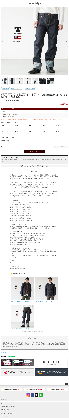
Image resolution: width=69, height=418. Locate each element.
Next (66, 41)
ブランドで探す (5, 88)
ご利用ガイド (4, 399)
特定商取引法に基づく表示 (8, 406)
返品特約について (5, 352)
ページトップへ (66, 384)
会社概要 (3, 403)
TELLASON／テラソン (29, 88)
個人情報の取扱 (5, 410)
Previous (3, 41)
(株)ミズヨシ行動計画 (7, 413)
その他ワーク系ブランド (17, 88)
